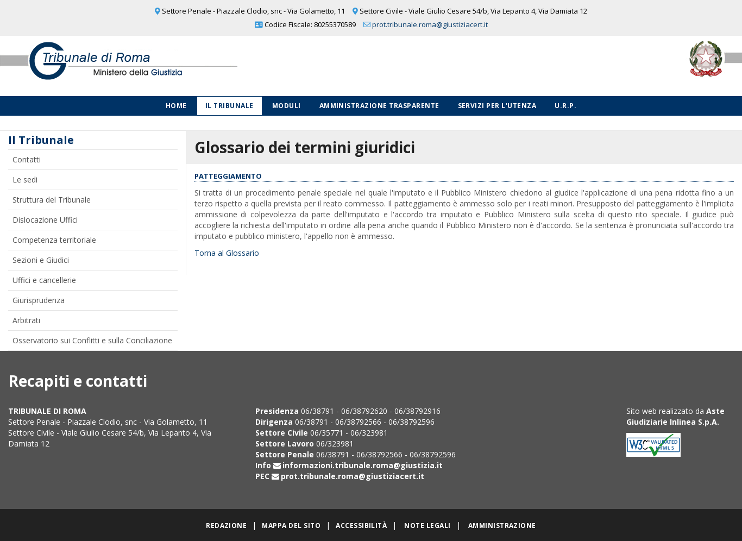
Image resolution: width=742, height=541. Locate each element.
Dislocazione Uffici (45, 220)
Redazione (226, 525)
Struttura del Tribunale (51, 199)
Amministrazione (502, 525)
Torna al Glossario (226, 253)
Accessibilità (361, 525)
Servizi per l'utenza (497, 105)
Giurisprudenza (38, 300)
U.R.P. (565, 105)
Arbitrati (26, 320)
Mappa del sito (291, 525)
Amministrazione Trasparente (379, 105)
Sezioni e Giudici (40, 260)
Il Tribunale (229, 105)
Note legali (427, 525)
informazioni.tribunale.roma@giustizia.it (362, 465)
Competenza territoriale (54, 240)
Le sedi (24, 179)
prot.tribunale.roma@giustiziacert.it (430, 24)
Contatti (26, 159)
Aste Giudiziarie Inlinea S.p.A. (675, 416)
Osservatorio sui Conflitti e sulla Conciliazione (92, 340)
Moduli (286, 105)
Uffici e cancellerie (44, 280)
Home (176, 105)
